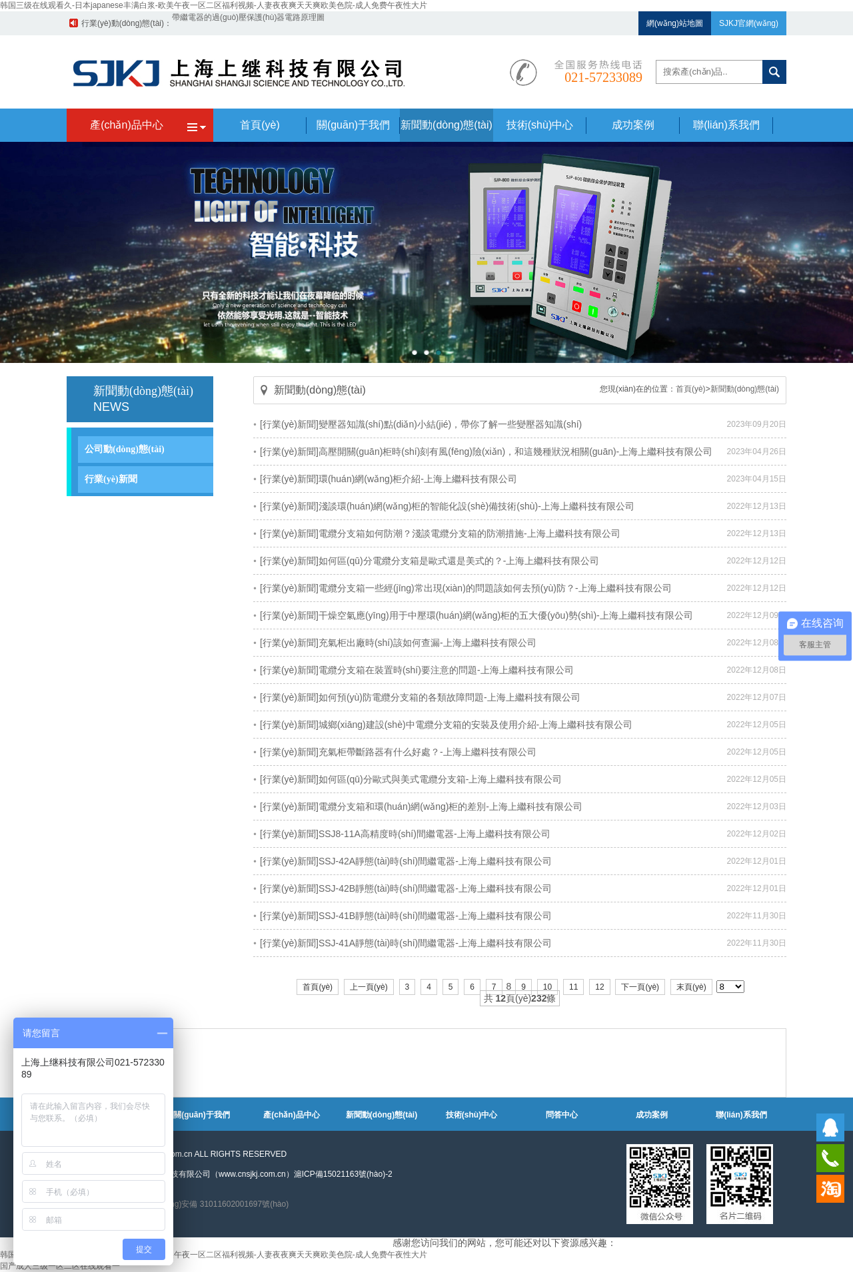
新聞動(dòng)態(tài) (744, 389)
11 (573, 987)
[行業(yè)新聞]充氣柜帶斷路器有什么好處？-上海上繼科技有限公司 (398, 752)
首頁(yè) (691, 389)
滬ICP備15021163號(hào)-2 (343, 1174)
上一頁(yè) (369, 987)
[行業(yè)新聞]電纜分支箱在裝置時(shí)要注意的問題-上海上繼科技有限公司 (417, 670)
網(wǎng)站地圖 (674, 23)
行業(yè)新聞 (111, 479)
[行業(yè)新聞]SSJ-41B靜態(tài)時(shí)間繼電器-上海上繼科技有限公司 (406, 915)
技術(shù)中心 (471, 1114)
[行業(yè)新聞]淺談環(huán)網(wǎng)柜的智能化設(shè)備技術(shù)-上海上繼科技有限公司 (447, 506)
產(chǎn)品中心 (291, 1114)
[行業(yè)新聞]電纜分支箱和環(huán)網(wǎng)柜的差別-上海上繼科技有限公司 (421, 806)
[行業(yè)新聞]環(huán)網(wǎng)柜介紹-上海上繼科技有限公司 (388, 479)
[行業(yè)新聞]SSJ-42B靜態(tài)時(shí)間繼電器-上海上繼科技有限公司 (406, 888)
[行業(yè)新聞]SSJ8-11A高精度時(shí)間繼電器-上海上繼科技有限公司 (405, 833)
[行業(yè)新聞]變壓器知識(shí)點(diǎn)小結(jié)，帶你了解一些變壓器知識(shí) (421, 424)
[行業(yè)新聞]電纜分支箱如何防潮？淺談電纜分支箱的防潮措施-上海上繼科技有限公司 (440, 533)
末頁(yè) (691, 987)
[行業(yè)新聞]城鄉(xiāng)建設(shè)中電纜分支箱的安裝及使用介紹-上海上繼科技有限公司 (446, 724)
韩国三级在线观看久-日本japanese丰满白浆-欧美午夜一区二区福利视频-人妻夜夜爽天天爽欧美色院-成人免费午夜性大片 (213, 5)
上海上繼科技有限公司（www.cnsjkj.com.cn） (212, 1174)
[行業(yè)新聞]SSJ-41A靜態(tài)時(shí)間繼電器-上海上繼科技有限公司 (406, 943)
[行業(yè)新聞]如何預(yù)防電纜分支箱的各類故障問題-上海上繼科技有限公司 (420, 697)
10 (547, 987)
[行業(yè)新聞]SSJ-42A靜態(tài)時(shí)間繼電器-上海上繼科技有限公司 (406, 861)
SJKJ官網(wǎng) (748, 23)
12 (599, 987)
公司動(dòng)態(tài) (125, 449)
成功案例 (652, 1114)
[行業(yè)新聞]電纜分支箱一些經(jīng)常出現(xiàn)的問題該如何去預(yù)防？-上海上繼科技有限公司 (466, 588)
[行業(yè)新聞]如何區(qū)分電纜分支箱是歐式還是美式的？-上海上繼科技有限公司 (429, 560)
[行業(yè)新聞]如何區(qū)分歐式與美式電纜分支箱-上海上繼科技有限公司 (411, 779)
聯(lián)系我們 (741, 1114)
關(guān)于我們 (201, 1114)
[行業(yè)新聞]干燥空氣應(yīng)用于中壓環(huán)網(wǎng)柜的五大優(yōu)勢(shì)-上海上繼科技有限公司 (476, 615)
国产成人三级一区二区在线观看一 (60, 1266)
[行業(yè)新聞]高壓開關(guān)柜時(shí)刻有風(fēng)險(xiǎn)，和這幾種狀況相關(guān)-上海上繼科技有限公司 (486, 451)
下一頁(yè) (640, 987)
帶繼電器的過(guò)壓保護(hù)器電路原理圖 (248, 23)
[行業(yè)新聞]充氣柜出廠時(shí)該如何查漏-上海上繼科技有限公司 (398, 642)
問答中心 (562, 1114)
